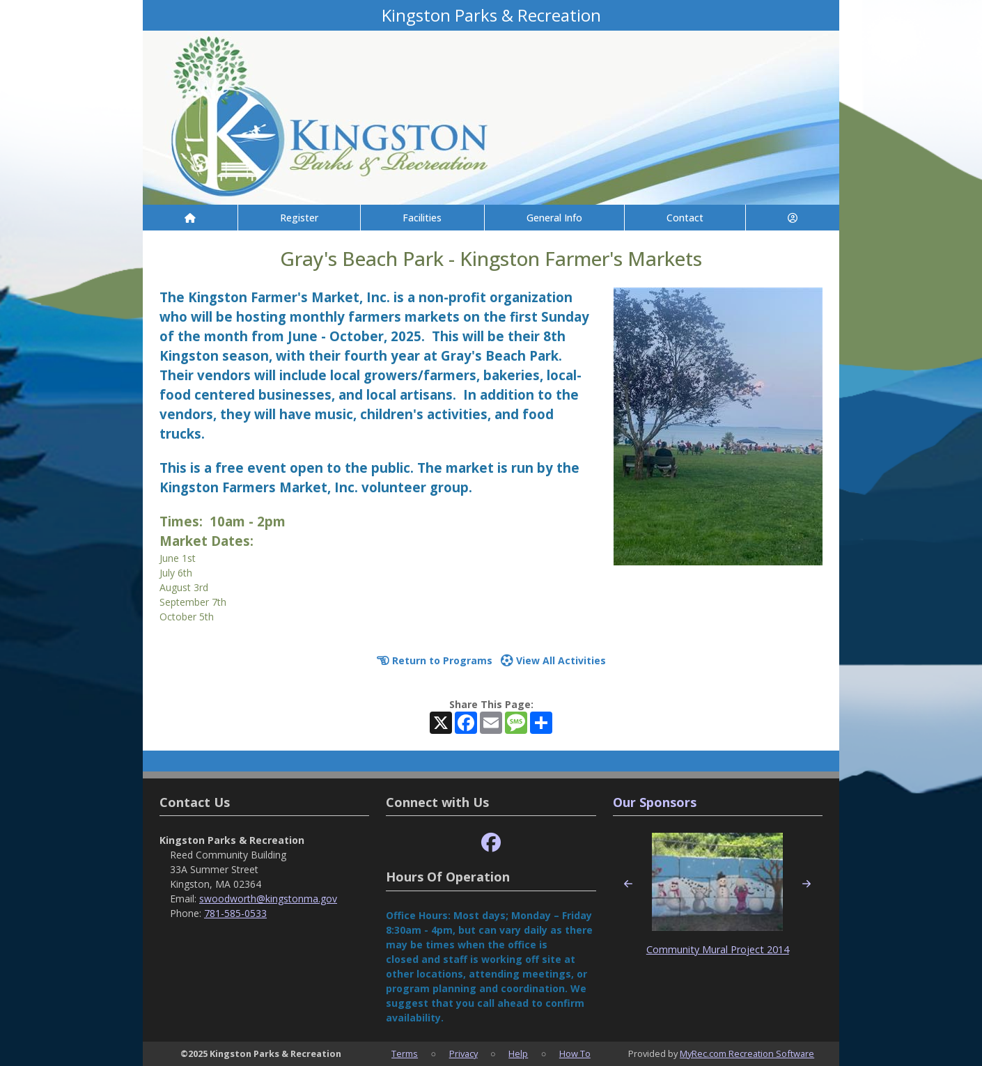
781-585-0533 (235, 913)
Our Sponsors (654, 802)
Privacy (463, 1053)
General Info (554, 217)
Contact (685, 217)
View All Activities (553, 660)
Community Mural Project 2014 (717, 949)
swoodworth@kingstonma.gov (268, 898)
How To (575, 1053)
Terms (404, 1053)
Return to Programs (434, 660)
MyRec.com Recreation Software (747, 1053)
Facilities (422, 217)
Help (518, 1053)
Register (299, 217)
